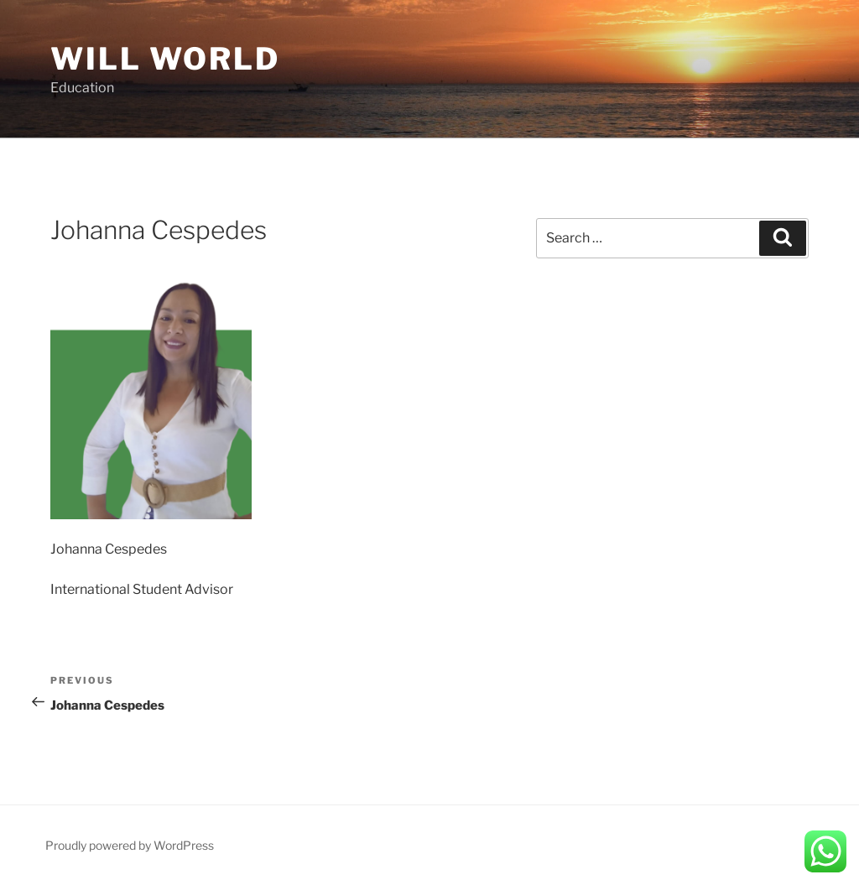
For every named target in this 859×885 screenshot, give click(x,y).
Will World (165, 58)
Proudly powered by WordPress (129, 845)
